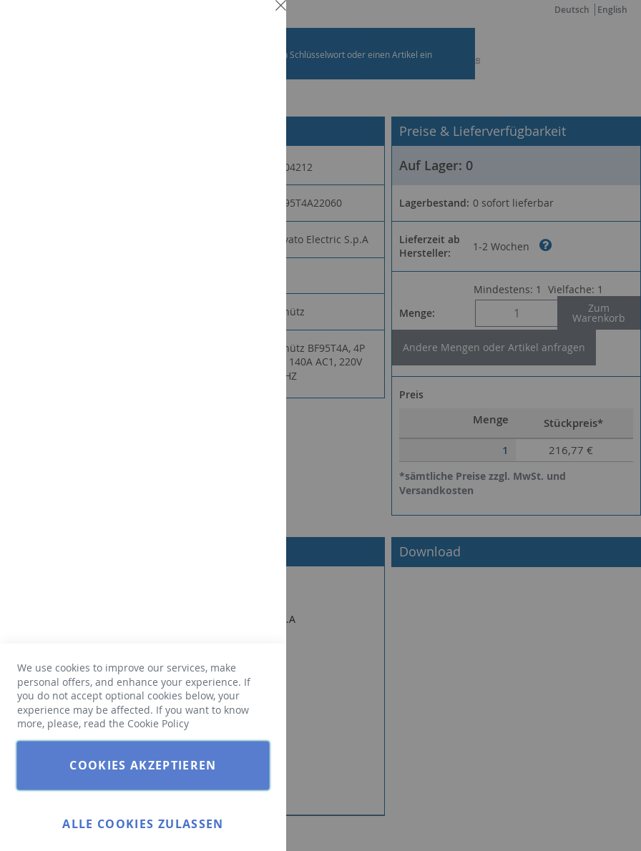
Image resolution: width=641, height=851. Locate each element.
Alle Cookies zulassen (142, 824)
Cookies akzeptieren (143, 765)
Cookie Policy (158, 723)
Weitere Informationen (217, 126)
